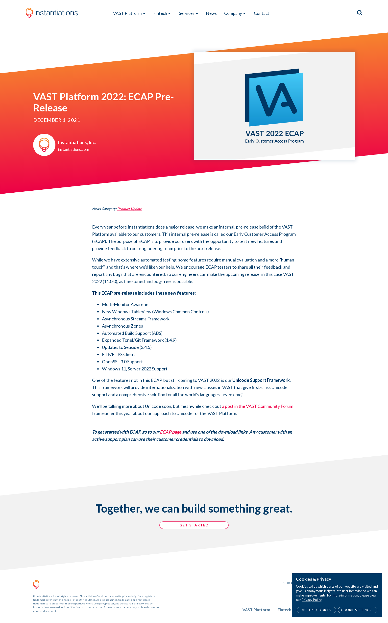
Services (189, 13)
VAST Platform (129, 13)
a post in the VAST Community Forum (257, 406)
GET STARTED (194, 525)
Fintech (162, 13)
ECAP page (170, 432)
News (211, 13)
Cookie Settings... (357, 610)
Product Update (129, 209)
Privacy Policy (311, 600)
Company (235, 13)
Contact (261, 13)
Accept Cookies (316, 610)
